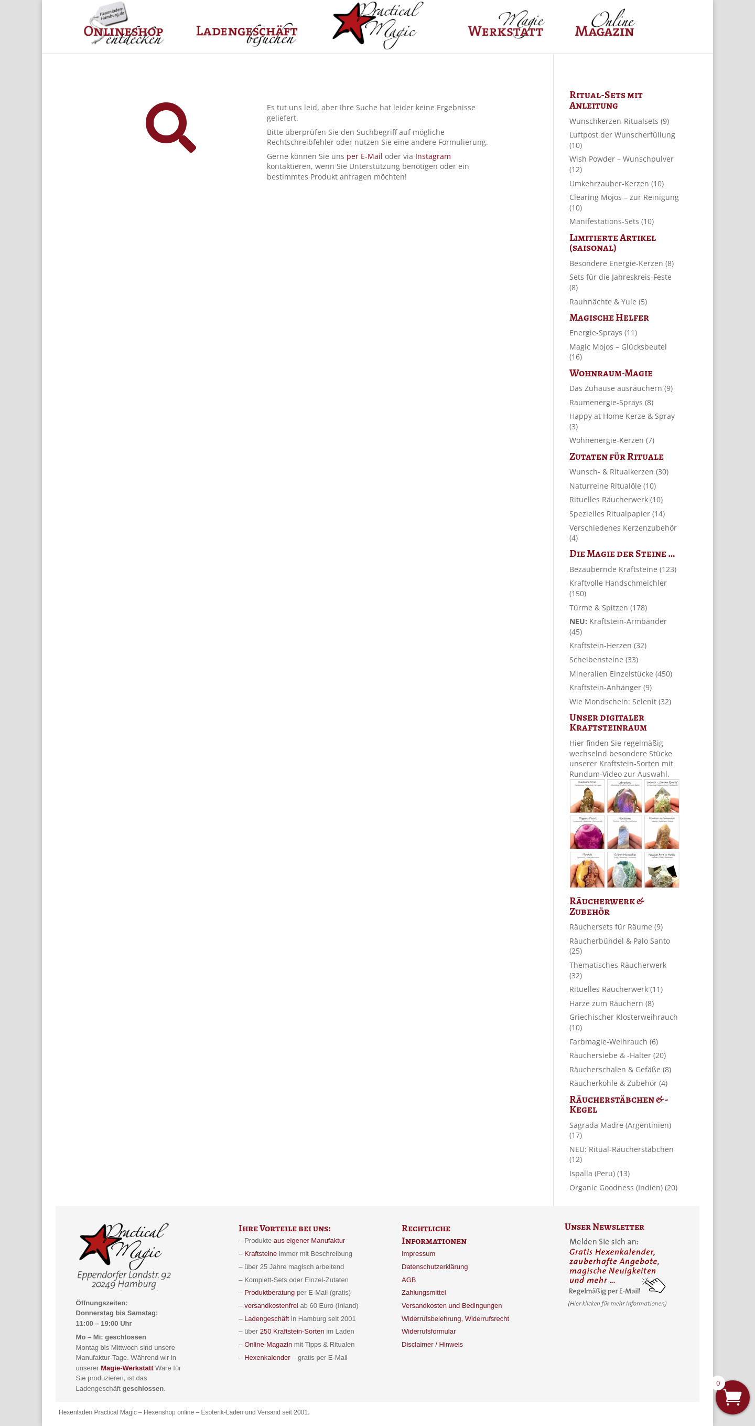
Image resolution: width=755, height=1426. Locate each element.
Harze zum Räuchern (611, 1003)
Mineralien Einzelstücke (620, 674)
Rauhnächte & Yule (608, 302)
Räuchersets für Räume (616, 927)
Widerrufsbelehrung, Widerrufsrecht (455, 1319)
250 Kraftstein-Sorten (292, 1331)
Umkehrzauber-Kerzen (616, 183)
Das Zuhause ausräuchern (621, 388)
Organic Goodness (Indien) (623, 1187)
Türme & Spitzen (608, 607)
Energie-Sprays (603, 332)
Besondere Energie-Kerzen (621, 263)
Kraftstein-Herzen (607, 645)
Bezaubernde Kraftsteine (622, 569)
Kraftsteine (260, 1254)
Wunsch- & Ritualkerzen (618, 472)
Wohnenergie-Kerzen (611, 440)
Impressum (418, 1254)
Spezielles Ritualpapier (617, 514)
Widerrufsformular (429, 1331)
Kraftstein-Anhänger (610, 687)
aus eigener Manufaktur (310, 1240)
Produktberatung (269, 1292)
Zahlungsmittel (424, 1292)
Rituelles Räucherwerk (616, 499)
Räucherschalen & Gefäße (620, 1069)
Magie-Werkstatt (126, 1368)
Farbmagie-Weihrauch (613, 1042)
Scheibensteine (603, 659)
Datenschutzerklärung (435, 1267)
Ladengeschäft (266, 1319)
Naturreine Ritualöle (612, 486)
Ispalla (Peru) (599, 1173)
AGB (409, 1280)
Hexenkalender (268, 1357)
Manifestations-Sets (611, 221)
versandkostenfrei (271, 1305)
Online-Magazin (268, 1344)
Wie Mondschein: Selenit (620, 701)
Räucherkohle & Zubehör (618, 1083)
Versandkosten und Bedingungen (452, 1305)
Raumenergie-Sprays (611, 402)
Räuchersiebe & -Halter (617, 1055)
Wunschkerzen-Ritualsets (619, 121)
